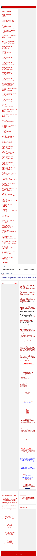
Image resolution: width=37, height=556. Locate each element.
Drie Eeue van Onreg (9, 540)
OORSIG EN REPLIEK (27, 402)
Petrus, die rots (10, 524)
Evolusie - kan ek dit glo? (9, 523)
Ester (9, 526)
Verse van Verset (9, 517)
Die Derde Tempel (9, 531)
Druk (1, 274)
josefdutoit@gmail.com (27, 452)
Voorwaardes (20, 554)
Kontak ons (16, 554)
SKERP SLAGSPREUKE (29, 493)
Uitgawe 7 (27, 411)
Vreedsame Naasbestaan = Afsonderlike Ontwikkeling (9, 518)
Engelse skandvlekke (9, 542)
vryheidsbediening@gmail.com (24, 474)
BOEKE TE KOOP (28, 484)
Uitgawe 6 (27, 410)
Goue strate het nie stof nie (9, 534)
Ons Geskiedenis (9, 541)
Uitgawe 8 (27, 412)
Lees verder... (27, 488)
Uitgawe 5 (27, 409)
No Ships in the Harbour (9, 519)
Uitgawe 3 (27, 407)
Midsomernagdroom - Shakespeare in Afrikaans (9, 528)
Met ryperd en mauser (10, 533)
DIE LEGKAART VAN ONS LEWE (28, 417)
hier (33, 294)
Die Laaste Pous (9, 536)
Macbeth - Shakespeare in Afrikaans (9, 532)
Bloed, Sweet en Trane (29, 360)
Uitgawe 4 (27, 408)
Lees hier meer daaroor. (25, 333)
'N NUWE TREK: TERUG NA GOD (29, 453)
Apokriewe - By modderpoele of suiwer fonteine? (9, 527)
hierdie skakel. (25, 302)
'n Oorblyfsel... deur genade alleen (9, 515)
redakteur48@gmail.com (27, 400)
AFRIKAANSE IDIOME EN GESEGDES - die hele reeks (28, 499)
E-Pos (3, 274)
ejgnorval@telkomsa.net (23, 287)
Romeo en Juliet (9, 525)
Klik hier (3, 502)
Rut (9, 539)
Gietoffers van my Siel (28, 479)
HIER (32, 308)
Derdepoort (9, 535)
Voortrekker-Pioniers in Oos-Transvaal (9, 543)
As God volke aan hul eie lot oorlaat (9, 511)
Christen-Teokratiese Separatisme (9, 516)
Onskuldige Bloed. (30, 344)
